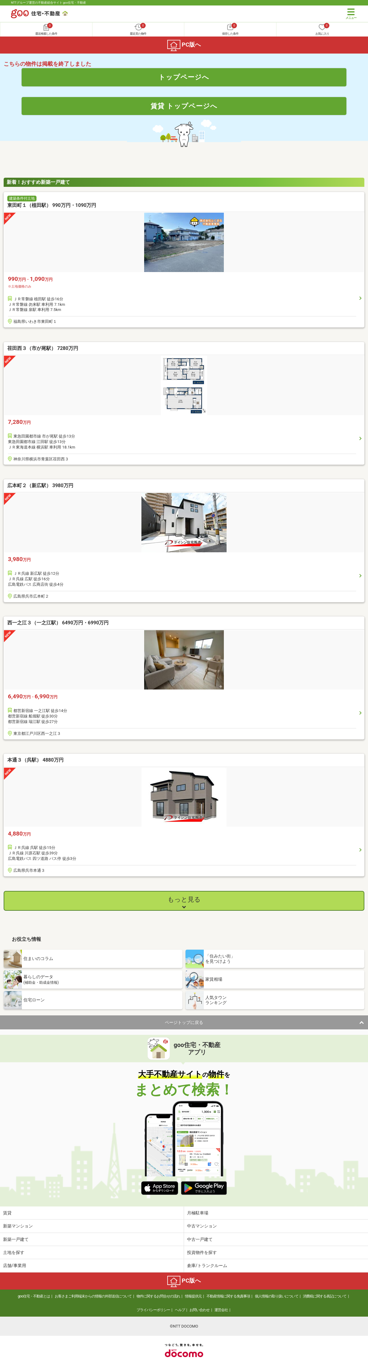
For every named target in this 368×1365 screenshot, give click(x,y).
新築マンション (18, 1226)
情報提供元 (193, 1296)
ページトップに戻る (184, 1022)
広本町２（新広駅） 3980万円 (40, 485)
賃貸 (7, 1212)
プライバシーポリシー (153, 1310)
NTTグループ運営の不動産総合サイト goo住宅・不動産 (48, 2)
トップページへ (183, 77)
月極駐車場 (197, 1212)
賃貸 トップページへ (184, 106)
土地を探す (13, 1252)
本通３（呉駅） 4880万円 (35, 760)
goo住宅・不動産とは (34, 1296)
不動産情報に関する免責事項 (228, 1296)
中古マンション (202, 1226)
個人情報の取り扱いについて (276, 1296)
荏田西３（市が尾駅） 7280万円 (42, 348)
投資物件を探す (202, 1252)
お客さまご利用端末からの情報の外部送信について (93, 1296)
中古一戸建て (200, 1239)
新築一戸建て (16, 1239)
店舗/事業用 (14, 1265)
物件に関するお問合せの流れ (158, 1296)
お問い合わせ (199, 1310)
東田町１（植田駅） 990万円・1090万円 (51, 205)
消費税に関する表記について (324, 1296)
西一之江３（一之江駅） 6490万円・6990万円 (58, 623)
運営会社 (221, 1310)
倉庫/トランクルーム (207, 1265)
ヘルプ (180, 1310)
